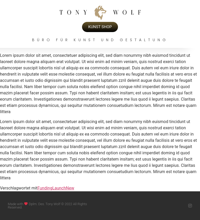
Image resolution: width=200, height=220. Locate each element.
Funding (45, 188)
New (70, 188)
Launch (59, 188)
